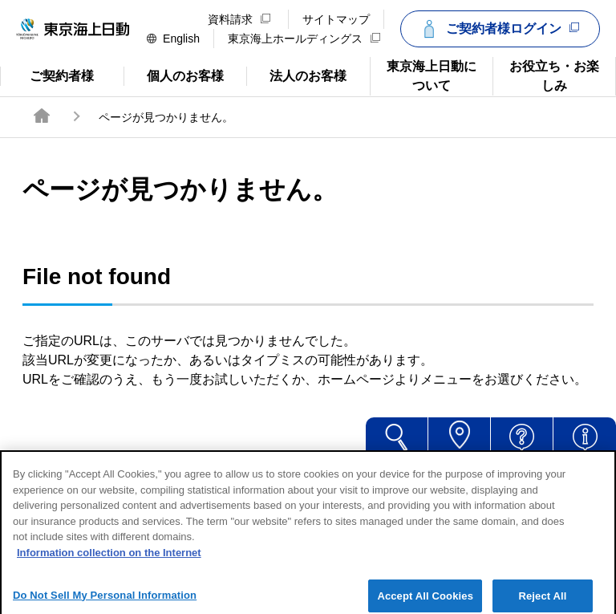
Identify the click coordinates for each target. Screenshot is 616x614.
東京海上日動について (423, 74)
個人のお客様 (174, 75)
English (173, 38)
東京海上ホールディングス (304, 38)
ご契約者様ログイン (498, 29)
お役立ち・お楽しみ (545, 74)
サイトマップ (336, 19)
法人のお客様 (296, 75)
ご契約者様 (62, 75)
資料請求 (239, 19)
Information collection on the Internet (109, 562)
